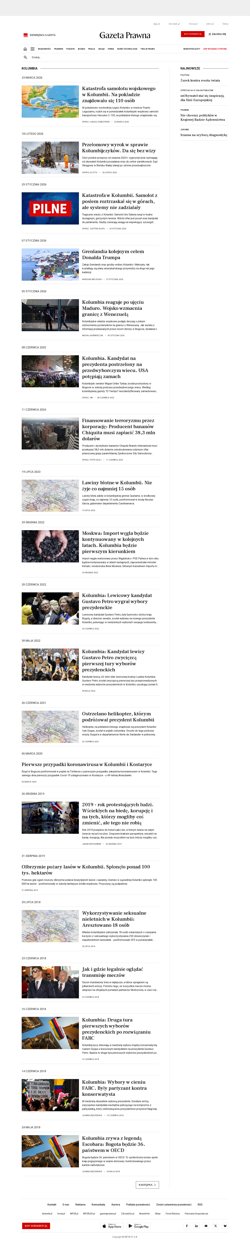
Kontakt (52, 1204)
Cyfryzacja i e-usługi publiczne (196, 90)
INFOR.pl (74, 1213)
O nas (65, 1204)
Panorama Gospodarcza (196, 1213)
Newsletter (144, 1213)
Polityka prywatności (138, 1204)
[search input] (128, 57)
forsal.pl (193, 23)
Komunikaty (98, 1204)
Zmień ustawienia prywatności (173, 1204)
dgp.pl (156, 23)
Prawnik (184, 110)
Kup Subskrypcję (193, 34)
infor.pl (210, 23)
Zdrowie (184, 130)
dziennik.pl (174, 23)
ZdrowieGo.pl (127, 1213)
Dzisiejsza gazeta (42, 35)
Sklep (225, 23)
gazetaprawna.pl (108, 1213)
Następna (147, 1185)
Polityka (184, 75)
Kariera (116, 1204)
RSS (200, 1204)
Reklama (80, 1204)
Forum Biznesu (173, 1213)
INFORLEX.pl (89, 1213)
